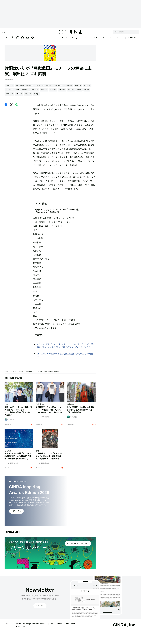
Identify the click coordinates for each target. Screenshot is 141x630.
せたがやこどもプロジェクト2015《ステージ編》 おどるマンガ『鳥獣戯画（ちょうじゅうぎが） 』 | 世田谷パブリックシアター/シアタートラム (65, 349)
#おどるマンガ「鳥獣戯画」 (44, 87)
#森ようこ (28, 96)
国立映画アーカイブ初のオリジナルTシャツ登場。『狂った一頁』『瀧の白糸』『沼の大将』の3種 (49, 412)
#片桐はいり (9, 87)
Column (97, 40)
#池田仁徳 (87, 87)
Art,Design (27, 626)
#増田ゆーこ (9, 96)
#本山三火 (19, 96)
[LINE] (32, 40)
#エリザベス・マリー (12, 92)
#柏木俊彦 (25, 92)
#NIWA (79, 92)
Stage (12, 373)
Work (73, 626)
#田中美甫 (62, 92)
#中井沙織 (71, 92)
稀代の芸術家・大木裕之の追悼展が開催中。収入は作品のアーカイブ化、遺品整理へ (80, 412)
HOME (7, 373)
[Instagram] (17, 40)
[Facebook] (22, 40)
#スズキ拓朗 (20, 87)
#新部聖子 (29, 87)
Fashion (26, 628)
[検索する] (110, 33)
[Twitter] (13, 40)
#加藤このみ (34, 92)
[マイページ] (9, 33)
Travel (18, 628)
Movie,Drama (38, 626)
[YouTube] (27, 40)
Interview (87, 40)
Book (54, 626)
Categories (76, 40)
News (67, 40)
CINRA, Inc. (124, 627)
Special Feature (116, 40)
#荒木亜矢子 (68, 87)
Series (105, 40)
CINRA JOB (132, 40)
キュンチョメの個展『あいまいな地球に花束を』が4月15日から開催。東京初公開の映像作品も (18, 458)
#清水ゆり (44, 92)
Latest (60, 40)
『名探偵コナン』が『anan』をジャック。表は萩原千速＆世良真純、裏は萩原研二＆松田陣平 (50, 458)
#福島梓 (86, 92)
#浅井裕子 (59, 87)
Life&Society (63, 626)
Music (18, 626)
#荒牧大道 (78, 87)
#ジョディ (53, 92)
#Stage (36, 96)
